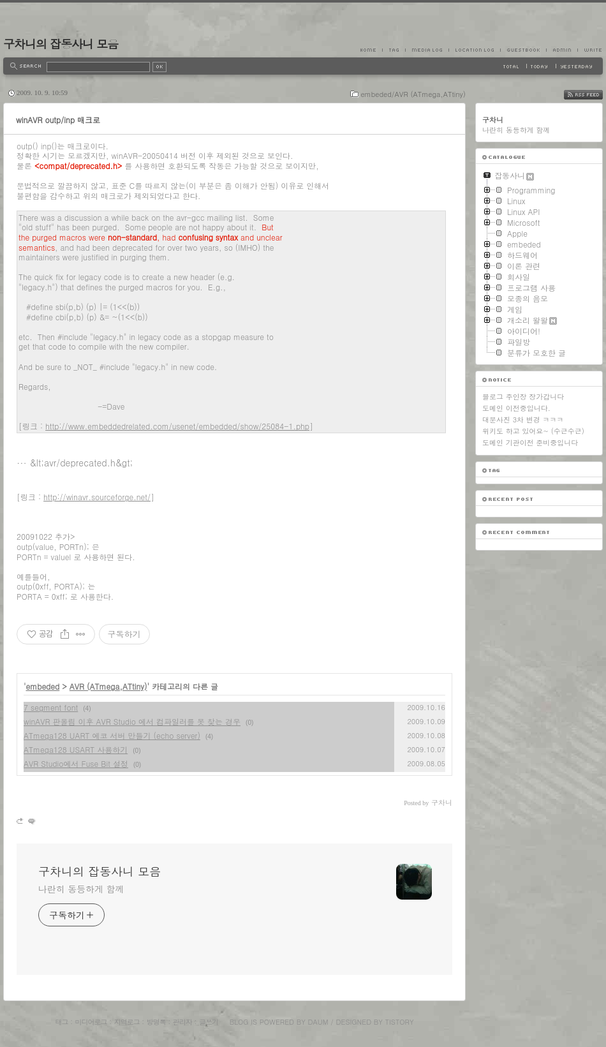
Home (371, 50)
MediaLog (426, 50)
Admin (561, 50)
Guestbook (523, 50)
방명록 (156, 1022)
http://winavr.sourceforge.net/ (97, 496)
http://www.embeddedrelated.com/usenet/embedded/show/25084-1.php (177, 425)
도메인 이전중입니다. (516, 408)
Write (590, 50)
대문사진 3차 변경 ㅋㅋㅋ (522, 419)
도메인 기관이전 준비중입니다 (530, 442)
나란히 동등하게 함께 (81, 888)
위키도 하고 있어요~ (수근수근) (533, 431)
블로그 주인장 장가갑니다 (523, 396)
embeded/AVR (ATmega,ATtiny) (413, 94)
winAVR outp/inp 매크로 (58, 119)
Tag (393, 50)
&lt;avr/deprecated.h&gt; (81, 462)
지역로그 (127, 1022)
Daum (318, 1022)
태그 (61, 1022)
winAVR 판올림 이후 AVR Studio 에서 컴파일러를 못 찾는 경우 (132, 721)
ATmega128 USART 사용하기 (76, 749)
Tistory (399, 1022)
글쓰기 (208, 1022)
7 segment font (51, 707)
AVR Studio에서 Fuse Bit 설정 (76, 763)
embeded (43, 686)
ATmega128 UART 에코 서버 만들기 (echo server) (112, 735)
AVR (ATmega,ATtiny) (108, 686)
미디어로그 (91, 1022)
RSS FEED (593, 95)
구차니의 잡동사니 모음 (60, 44)
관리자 (182, 1022)
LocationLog (474, 50)
